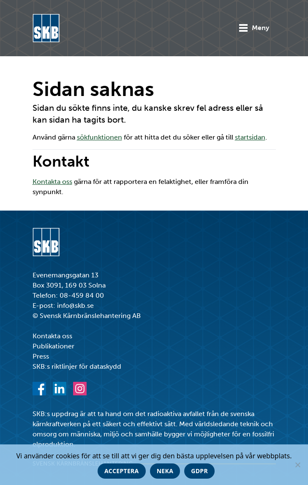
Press (41, 356)
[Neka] (297, 464)
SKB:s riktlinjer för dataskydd (77, 366)
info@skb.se (75, 305)
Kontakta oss (52, 182)
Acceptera (121, 471)
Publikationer (53, 346)
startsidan (250, 137)
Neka (165, 471)
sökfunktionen (99, 137)
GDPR (199, 471)
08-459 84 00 (82, 295)
